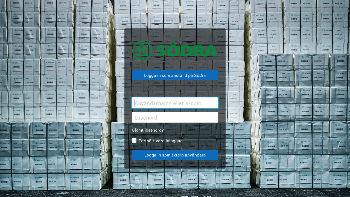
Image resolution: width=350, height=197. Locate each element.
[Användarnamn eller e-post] (175, 102)
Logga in (175, 155)
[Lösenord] (175, 117)
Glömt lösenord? (148, 130)
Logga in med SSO (175, 75)
